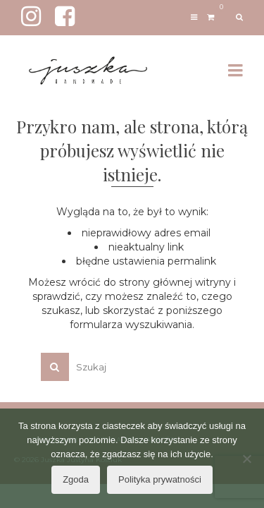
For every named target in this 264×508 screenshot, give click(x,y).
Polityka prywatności (159, 479)
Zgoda (76, 479)
